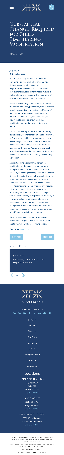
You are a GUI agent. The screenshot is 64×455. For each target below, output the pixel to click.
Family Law (24, 229)
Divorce (32, 348)
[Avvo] (44, 313)
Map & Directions (32, 392)
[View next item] (23, 275)
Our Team (32, 337)
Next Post (47, 237)
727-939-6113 (32, 302)
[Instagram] (49, 313)
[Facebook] (29, 313)
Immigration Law (32, 354)
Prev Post (16, 237)
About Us (32, 331)
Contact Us (32, 366)
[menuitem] (21, 452)
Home (32, 325)
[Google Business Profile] (14, 313)
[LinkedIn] (39, 313)
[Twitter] (34, 313)
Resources (32, 360)
